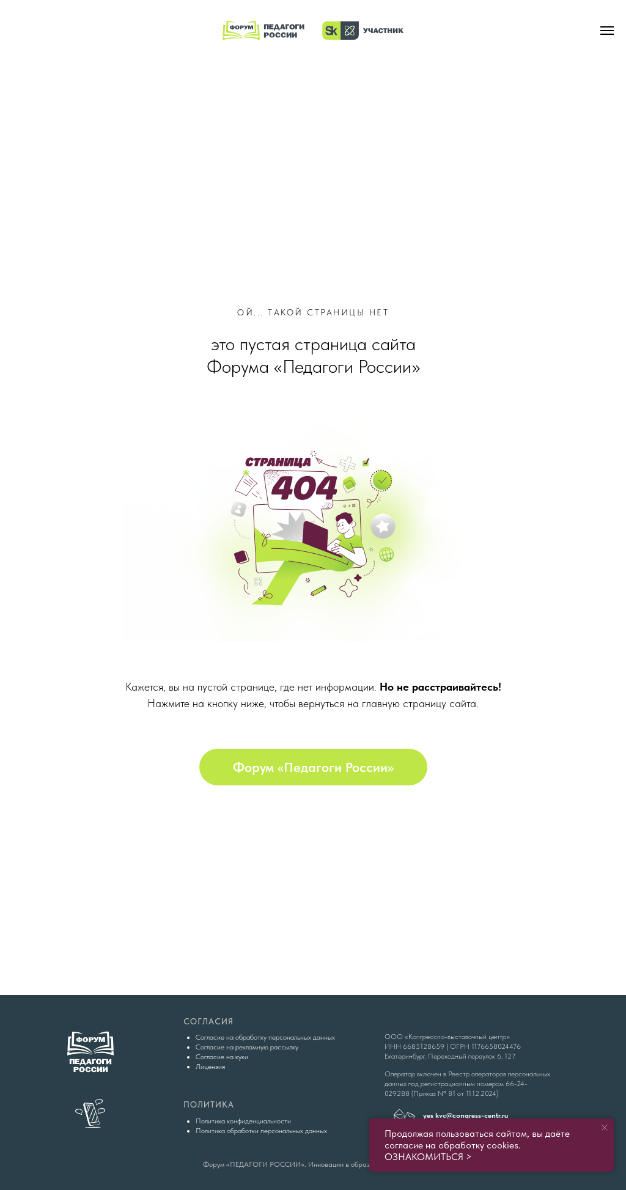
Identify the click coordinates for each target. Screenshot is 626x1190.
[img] (313, 129)
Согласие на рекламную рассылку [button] (247, 1047)
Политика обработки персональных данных (261, 1130)
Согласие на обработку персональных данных (265, 1037)
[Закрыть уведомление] (604, 1128)
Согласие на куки (222, 1056)
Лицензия (210, 1066)
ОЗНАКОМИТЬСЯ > (428, 1156)
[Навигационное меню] (607, 30)
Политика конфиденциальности (243, 1121)
